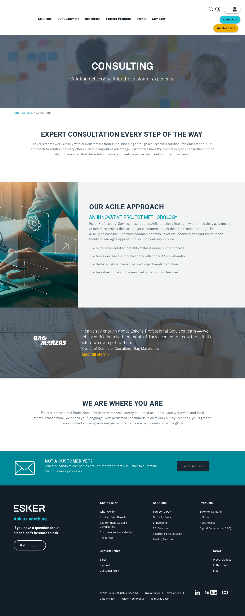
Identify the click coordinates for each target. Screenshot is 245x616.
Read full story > (94, 354)
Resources (92, 19)
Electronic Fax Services (167, 533)
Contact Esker (110, 551)
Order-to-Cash (162, 517)
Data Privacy (107, 598)
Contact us (193, 466)
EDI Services (160, 528)
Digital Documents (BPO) (215, 528)
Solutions (45, 19)
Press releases (222, 559)
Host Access (208, 522)
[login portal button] (232, 9)
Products (206, 503)
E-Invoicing (160, 522)
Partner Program (118, 19)
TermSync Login (160, 598)
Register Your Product (132, 598)
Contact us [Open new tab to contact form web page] (230, 19)
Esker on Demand (211, 511)
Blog (216, 570)
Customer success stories (116, 532)
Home (15, 112)
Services (27, 112)
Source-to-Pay (162, 511)
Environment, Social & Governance (113, 524)
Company (159, 19)
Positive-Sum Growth (113, 517)
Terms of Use (173, 593)
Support (105, 565)
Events (141, 19)
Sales (103, 559)
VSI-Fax (205, 517)
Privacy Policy (152, 593)
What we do (107, 511)
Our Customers (68, 19)
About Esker (109, 503)
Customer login (109, 570)
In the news (220, 565)
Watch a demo (226, 28)
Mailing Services (163, 539)
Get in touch (30, 545)
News (217, 551)
